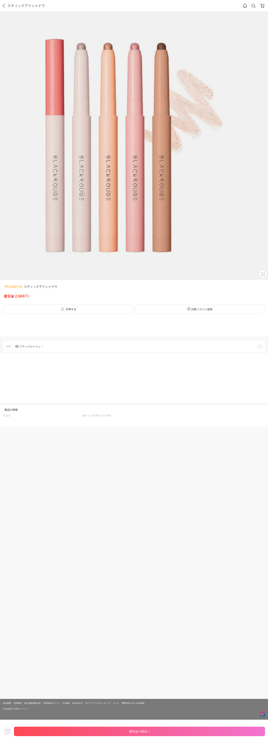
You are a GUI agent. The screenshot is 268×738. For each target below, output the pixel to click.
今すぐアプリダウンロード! (97, 703)
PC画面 (66, 703)
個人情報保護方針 (32, 703)
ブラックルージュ (14, 286)
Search (254, 6)
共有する (71, 309)
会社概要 (7, 703)
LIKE (260, 346)
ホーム (116, 703)
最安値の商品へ (139, 731)
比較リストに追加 (201, 309)
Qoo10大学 (77, 703)
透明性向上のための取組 (133, 703)
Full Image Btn (262, 274)
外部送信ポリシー (51, 703)
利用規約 (18, 703)
